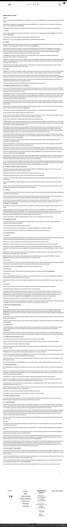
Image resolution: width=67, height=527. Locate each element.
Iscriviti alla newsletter (57, 491)
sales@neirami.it (41, 515)
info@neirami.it (6, 257)
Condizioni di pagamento (25, 499)
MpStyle (35, 523)
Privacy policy (25, 503)
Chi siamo (25, 491)
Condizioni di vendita (25, 496)
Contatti (25, 494)
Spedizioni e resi (25, 501)
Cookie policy (26, 506)
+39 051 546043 (41, 511)
